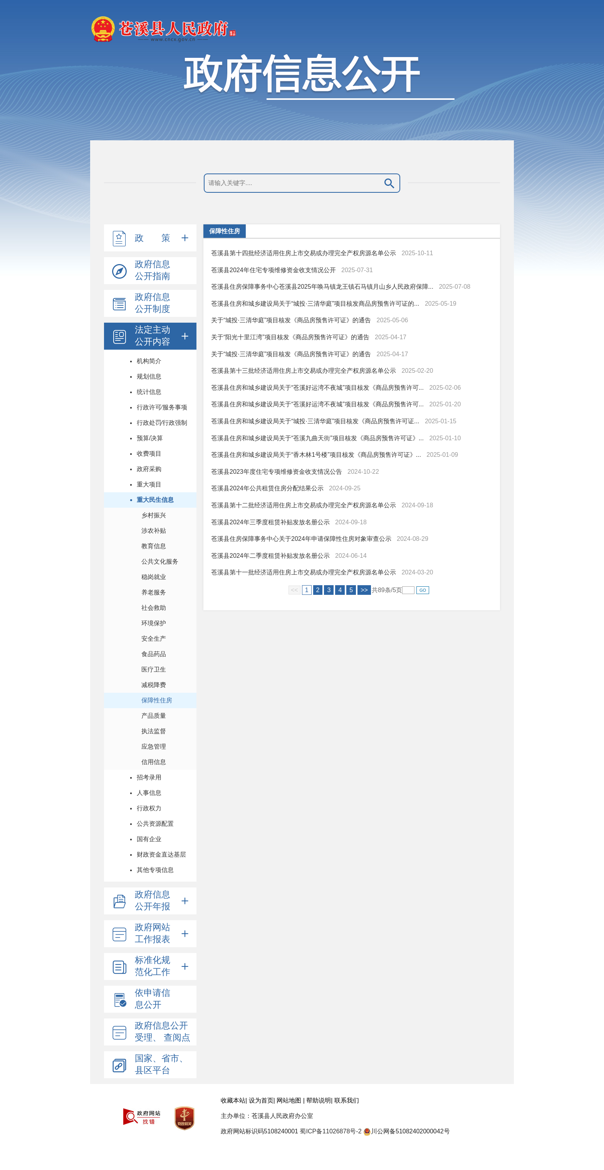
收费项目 (149, 453)
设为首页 (261, 1100)
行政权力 (149, 808)
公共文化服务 (159, 561)
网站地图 (289, 1100)
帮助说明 (318, 1100)
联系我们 (346, 1100)
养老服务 (153, 592)
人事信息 (149, 793)
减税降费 (153, 685)
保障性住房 (156, 700)
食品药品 (153, 654)
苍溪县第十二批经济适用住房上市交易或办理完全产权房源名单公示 (303, 505)
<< (294, 590)
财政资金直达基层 (161, 854)
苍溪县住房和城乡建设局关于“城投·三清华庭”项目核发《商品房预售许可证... (315, 421)
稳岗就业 (153, 577)
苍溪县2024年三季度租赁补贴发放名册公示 (270, 522)
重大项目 (149, 484)
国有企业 (149, 839)
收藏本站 (233, 1100)
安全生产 (153, 638)
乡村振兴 (153, 515)
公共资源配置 (155, 823)
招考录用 (149, 777)
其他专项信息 (155, 870)
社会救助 (153, 607)
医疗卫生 (153, 669)
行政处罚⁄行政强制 (162, 422)
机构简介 (149, 361)
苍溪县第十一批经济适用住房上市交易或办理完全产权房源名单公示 (303, 572)
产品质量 (153, 715)
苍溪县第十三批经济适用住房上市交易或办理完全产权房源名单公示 (303, 370)
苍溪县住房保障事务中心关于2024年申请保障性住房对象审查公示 (301, 538)
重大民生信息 (155, 500)
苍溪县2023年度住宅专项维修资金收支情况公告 (276, 471)
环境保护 (153, 623)
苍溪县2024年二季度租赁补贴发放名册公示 (270, 555)
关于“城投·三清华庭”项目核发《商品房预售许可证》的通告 (291, 320)
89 (381, 590)
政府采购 (149, 469)
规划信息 (149, 376)
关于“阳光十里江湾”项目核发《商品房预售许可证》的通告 (290, 337)
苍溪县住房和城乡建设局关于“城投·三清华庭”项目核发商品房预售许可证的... (315, 303)
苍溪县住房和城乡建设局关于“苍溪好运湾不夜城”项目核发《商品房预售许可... (317, 387)
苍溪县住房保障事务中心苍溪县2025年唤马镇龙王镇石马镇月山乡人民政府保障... (322, 286)
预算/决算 (150, 438)
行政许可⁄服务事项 (162, 407)
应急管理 (153, 746)
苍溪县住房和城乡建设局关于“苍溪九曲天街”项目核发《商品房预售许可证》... (317, 438)
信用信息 (153, 762)
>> (364, 590)
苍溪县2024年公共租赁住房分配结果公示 (267, 488)
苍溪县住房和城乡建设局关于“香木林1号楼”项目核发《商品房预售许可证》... (316, 454)
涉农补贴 (153, 530)
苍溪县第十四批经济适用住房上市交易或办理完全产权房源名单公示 (303, 253)
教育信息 (153, 546)
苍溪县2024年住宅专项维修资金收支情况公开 (273, 270)
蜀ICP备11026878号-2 (330, 1131)
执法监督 (153, 731)
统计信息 (149, 392)
